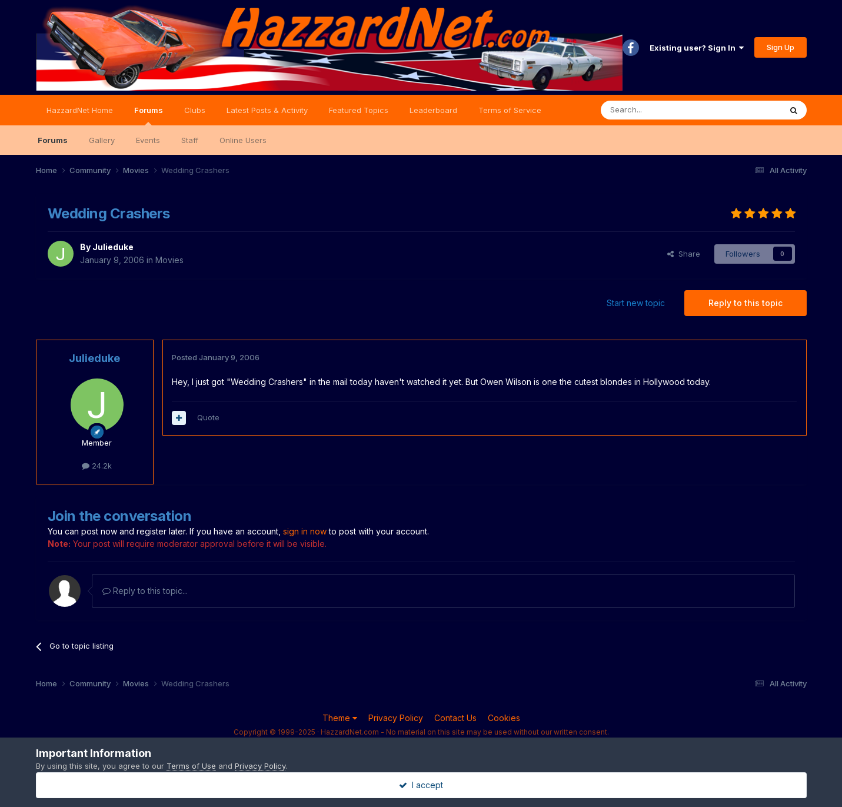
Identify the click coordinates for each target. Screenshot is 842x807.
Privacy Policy (395, 718)
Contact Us (455, 718)
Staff (189, 140)
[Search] (661, 110)
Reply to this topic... (145, 591)
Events (148, 140)
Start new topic (636, 303)
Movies (169, 260)
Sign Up (780, 47)
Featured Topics (358, 110)
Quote (208, 417)
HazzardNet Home (79, 110)
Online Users (243, 140)
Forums (148, 115)
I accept (421, 785)
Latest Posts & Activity (267, 110)
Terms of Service (509, 110)
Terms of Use (191, 766)
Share (683, 253)
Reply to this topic (745, 303)
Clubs (194, 110)
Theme (339, 718)
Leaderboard (433, 110)
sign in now (305, 531)
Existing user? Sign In (697, 47)
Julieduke (113, 247)
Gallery (102, 140)
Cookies (504, 718)
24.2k (97, 465)
